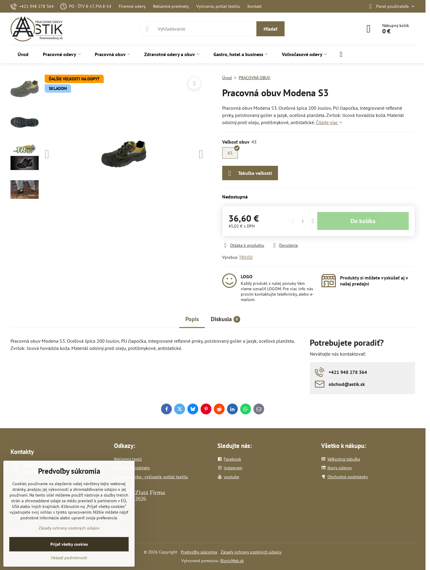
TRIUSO (246, 257)
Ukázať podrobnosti (69, 557)
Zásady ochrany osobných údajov (251, 552)
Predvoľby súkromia (199, 552)
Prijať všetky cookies (69, 544)
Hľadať (270, 29)
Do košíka (363, 221)
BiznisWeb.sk (232, 560)
